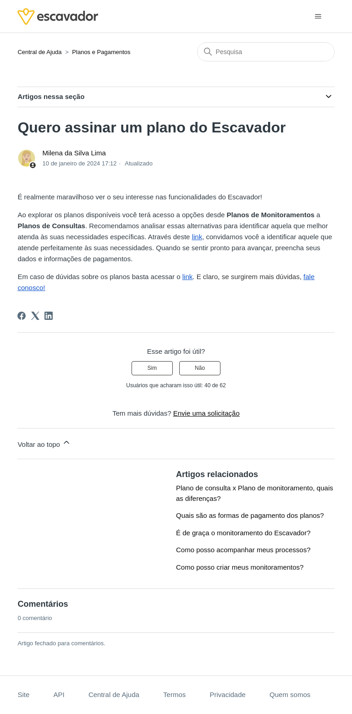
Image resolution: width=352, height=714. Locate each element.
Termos (174, 694)
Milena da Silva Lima (74, 153)
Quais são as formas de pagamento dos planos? (250, 515)
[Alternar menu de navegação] (318, 16)
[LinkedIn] (48, 316)
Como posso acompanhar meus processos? (243, 550)
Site (23, 694)
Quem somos (290, 694)
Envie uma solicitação (206, 413)
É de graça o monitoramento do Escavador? (243, 533)
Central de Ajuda (39, 52)
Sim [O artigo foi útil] (152, 368)
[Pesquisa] (266, 52)
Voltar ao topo (44, 443)
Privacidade (227, 694)
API (58, 694)
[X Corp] (35, 316)
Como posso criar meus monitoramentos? (239, 567)
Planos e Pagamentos (101, 52)
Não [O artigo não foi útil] (200, 368)
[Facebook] (21, 316)
